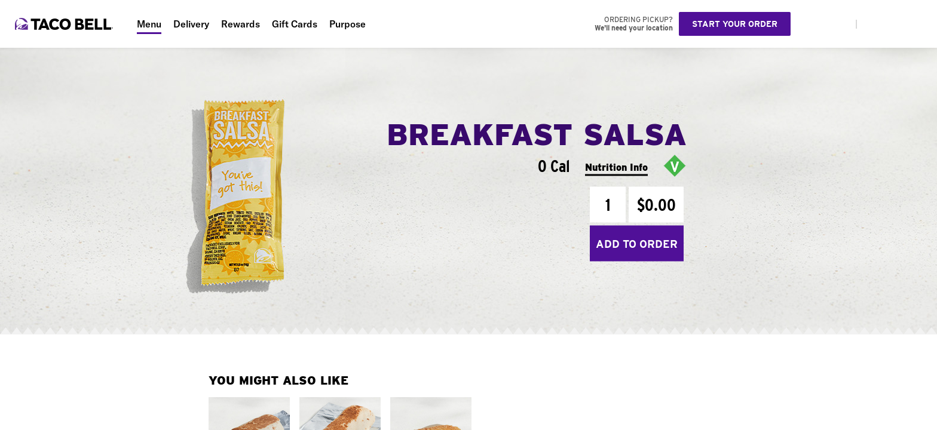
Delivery (191, 24)
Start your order (734, 24)
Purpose (347, 24)
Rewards (240, 24)
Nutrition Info (616, 167)
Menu (149, 24)
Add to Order (637, 243)
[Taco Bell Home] (65, 24)
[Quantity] (608, 205)
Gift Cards (294, 24)
